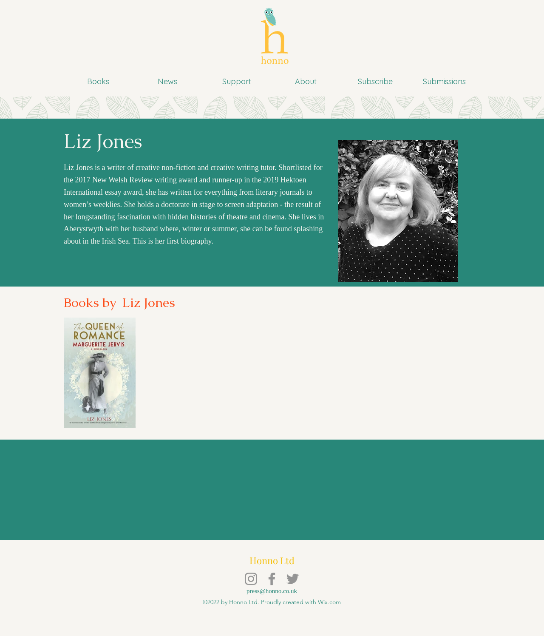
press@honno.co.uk (271, 591)
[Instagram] (251, 579)
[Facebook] (272, 579)
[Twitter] (292, 579)
